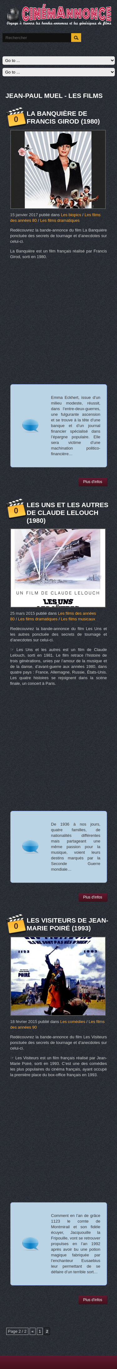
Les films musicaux (78, 619)
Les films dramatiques (60, 220)
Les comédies (72, 1021)
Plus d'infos (92, 482)
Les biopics (71, 214)
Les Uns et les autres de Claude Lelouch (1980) (68, 512)
